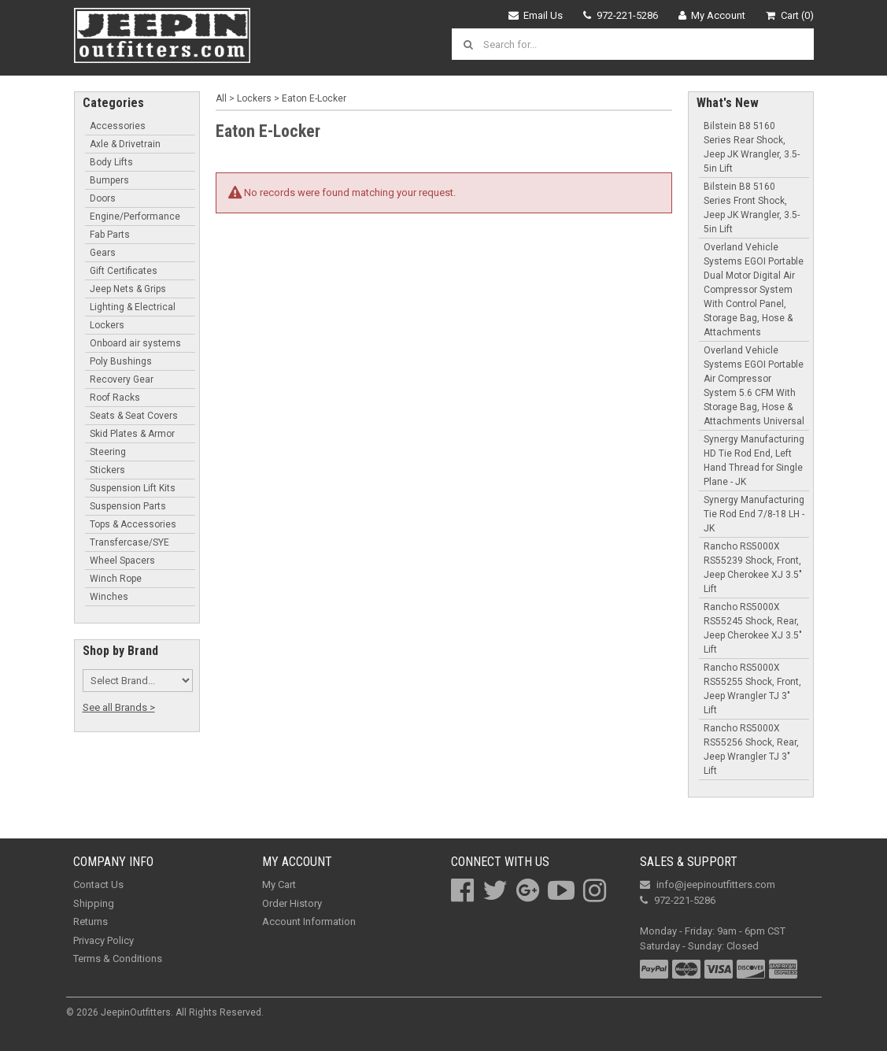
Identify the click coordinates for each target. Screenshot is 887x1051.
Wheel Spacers (122, 560)
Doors (103, 198)
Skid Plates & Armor (132, 433)
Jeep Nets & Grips (128, 288)
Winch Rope (116, 578)
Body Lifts (111, 162)
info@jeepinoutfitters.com (707, 884)
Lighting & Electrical (133, 307)
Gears (103, 252)
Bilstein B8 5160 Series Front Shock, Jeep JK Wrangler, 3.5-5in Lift (752, 208)
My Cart (279, 884)
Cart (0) (790, 15)
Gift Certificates (123, 270)
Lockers (107, 325)
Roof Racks (115, 397)
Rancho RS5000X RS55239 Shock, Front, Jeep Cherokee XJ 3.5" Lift (753, 567)
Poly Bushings (121, 361)
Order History (292, 903)
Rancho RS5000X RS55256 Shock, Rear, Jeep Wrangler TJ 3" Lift (751, 749)
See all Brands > (119, 707)
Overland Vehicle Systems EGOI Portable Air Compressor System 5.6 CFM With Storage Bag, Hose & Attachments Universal (754, 386)
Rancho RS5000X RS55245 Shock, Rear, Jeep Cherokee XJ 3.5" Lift (753, 628)
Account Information (309, 921)
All (221, 98)
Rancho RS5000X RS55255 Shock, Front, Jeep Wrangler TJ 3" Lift (752, 689)
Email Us (536, 15)
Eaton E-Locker (314, 98)
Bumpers (109, 180)
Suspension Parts (128, 506)
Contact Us (98, 884)
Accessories (118, 125)
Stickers (107, 470)
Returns (90, 921)
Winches (109, 596)
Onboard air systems (135, 343)
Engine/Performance (135, 216)
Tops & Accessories (133, 524)
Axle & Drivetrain (125, 144)
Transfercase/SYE (129, 542)
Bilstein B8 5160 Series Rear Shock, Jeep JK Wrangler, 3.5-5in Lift (752, 147)
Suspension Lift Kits (133, 488)
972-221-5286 (620, 15)
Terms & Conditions (117, 958)
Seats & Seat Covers (134, 415)
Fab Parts (110, 234)
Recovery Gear (121, 379)
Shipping (93, 903)
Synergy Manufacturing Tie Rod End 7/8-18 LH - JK (754, 514)
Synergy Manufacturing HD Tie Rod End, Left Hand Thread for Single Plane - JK (754, 460)
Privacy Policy (103, 940)
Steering (108, 451)
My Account (712, 15)
